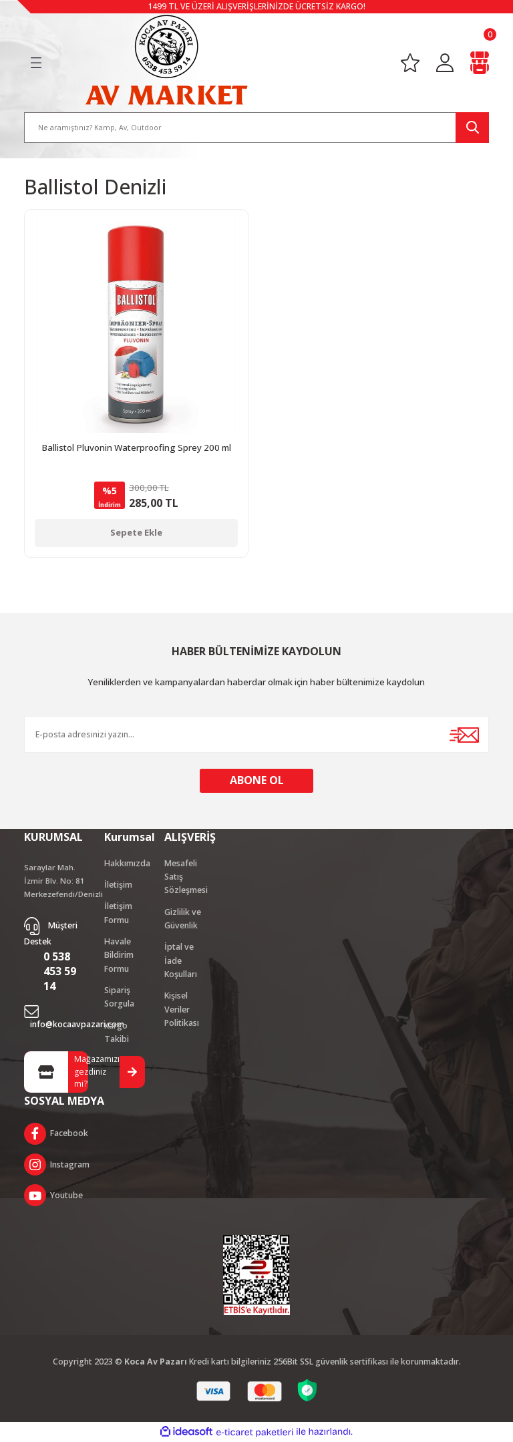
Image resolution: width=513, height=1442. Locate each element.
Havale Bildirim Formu (119, 955)
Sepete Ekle (136, 532)
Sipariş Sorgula (119, 997)
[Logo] (166, 59)
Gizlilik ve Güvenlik (182, 919)
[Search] (256, 127)
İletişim (118, 885)
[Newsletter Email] (256, 734)
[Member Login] (445, 62)
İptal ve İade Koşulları (180, 961)
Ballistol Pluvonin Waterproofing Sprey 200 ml (136, 447)
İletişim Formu (118, 913)
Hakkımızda (127, 863)
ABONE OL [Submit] (257, 780)
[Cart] (479, 62)
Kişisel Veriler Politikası (181, 1009)
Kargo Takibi (116, 1033)
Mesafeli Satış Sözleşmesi (186, 877)
